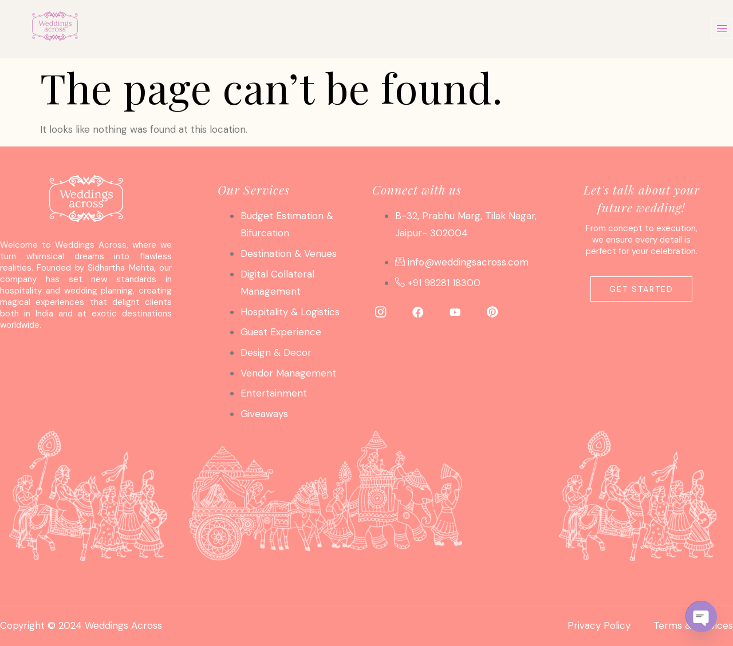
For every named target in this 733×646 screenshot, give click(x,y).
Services (248, 28)
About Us (458, 28)
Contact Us (556, 28)
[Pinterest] (492, 311)
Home (169, 28)
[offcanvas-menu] (722, 28)
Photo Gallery (352, 28)
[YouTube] (455, 311)
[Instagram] (380, 311)
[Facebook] (418, 311)
